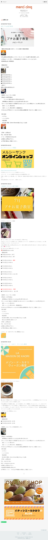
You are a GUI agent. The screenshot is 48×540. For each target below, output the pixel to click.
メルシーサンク (21, 537)
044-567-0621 (8, 134)
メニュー (3, 1)
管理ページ (28, 538)
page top (43, 530)
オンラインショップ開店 (8, 148)
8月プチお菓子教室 (7, 26)
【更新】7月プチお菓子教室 (9, 186)
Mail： (2, 463)
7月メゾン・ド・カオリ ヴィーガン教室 (14, 344)
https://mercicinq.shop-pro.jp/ (8, 170)
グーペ (24, 538)
